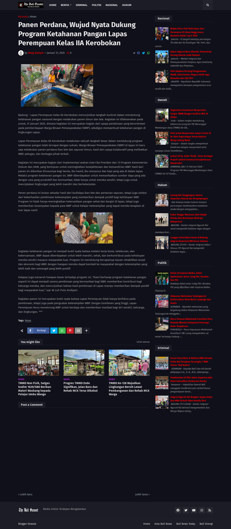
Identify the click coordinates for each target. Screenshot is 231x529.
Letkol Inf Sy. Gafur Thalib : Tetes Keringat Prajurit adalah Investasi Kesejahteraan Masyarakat (191, 159)
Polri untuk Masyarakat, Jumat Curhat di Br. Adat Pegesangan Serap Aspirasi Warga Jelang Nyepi (190, 136)
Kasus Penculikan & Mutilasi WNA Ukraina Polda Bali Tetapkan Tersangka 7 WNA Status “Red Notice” (191, 361)
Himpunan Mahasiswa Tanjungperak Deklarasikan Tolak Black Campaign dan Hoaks (190, 299)
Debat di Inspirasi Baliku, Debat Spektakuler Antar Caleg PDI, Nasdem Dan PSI (189, 276)
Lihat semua (143, 341)
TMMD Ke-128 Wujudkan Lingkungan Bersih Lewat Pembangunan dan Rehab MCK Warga (129, 388)
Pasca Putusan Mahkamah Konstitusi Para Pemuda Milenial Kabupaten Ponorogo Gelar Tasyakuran (191, 322)
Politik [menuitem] (96, 5)
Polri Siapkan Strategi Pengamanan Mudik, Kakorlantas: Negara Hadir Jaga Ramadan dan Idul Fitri (190, 74)
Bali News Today (185, 523)
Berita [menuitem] (65, 5)
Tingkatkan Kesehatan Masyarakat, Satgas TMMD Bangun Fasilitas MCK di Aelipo (189, 113)
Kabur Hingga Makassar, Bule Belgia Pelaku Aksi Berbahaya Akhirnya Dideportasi (188, 218)
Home (146, 523)
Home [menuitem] (52, 5)
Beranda (23, 17)
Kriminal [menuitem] (82, 5)
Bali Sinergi (206, 523)
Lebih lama (141, 494)
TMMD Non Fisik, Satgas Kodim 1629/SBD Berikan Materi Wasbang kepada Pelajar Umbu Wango (34, 388)
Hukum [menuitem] (126, 5)
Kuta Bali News (163, 523)
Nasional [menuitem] (112, 5)
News (33, 17)
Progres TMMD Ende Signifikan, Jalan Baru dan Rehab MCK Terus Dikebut (81, 386)
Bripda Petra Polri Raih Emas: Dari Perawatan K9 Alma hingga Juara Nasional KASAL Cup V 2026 (187, 32)
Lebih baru (26, 494)
